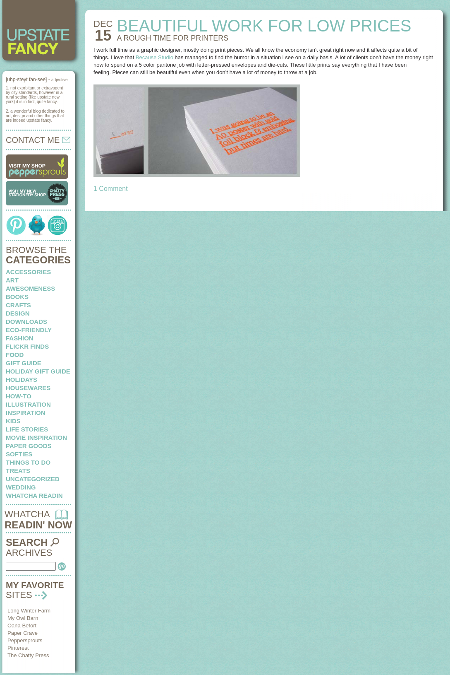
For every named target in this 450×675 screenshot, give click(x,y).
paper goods (29, 445)
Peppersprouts (25, 640)
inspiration (25, 412)
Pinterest (18, 648)
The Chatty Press (28, 655)
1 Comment (110, 188)
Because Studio (154, 57)
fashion (20, 338)
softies (19, 454)
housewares (28, 387)
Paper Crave (22, 633)
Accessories (28, 271)
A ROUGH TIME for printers (172, 38)
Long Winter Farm (28, 611)
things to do (28, 462)
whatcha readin (34, 495)
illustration (28, 404)
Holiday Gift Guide (38, 371)
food (15, 354)
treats (18, 470)
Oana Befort (21, 625)
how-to (18, 396)
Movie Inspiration (36, 437)
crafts (18, 305)
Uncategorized (33, 478)
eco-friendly (29, 329)
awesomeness (30, 288)
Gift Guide (23, 362)
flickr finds (27, 346)
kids (13, 420)
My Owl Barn (22, 618)
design (18, 313)
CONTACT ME (38, 140)
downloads (26, 321)
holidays (21, 379)
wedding (21, 487)
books (17, 296)
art (12, 280)
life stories (27, 429)
